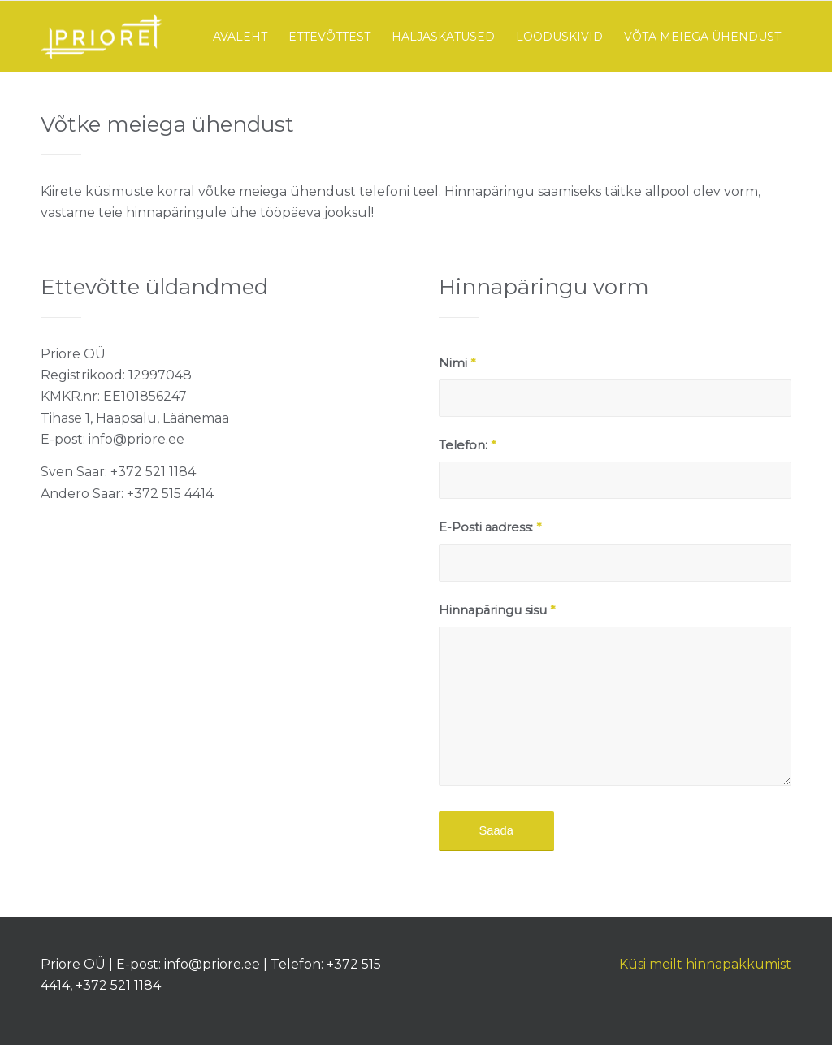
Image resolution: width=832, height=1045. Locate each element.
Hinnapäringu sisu (497, 610)
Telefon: (467, 445)
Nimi (457, 363)
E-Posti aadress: (490, 527)
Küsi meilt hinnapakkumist (705, 964)
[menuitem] (240, 36)
